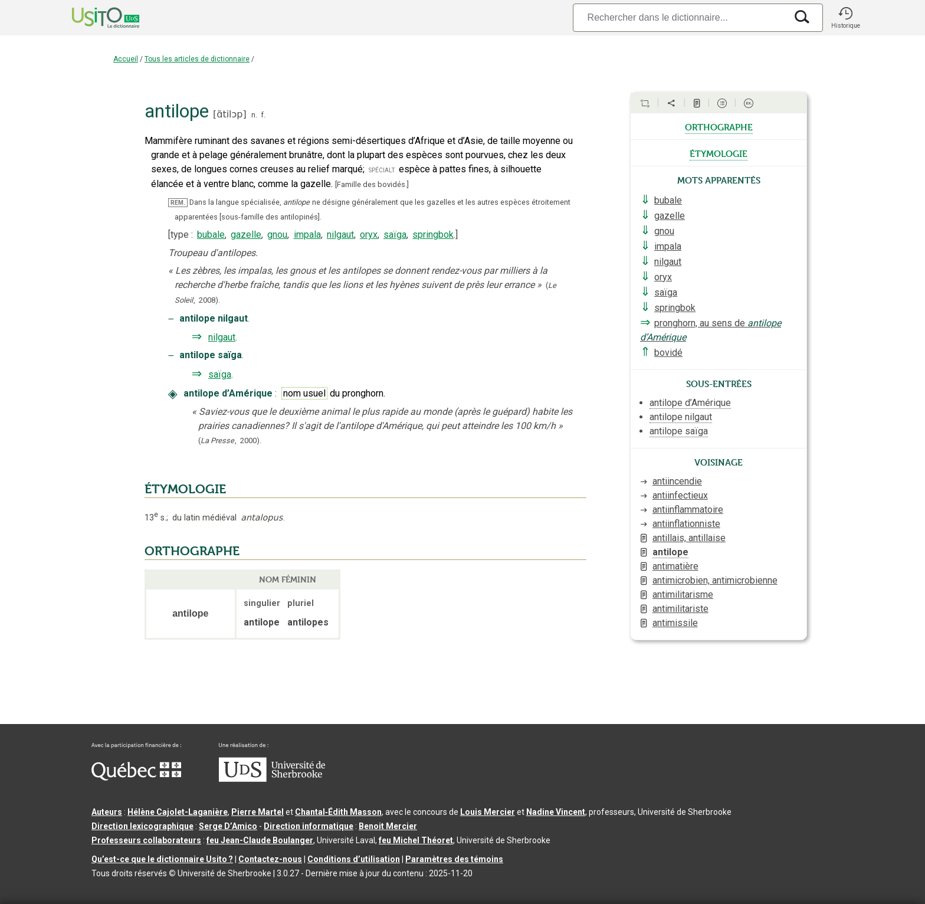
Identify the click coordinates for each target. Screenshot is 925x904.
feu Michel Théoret (416, 840)
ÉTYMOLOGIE (185, 489)
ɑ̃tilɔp (229, 114)
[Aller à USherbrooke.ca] (272, 779)
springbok (433, 234)
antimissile (675, 622)
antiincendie (677, 481)
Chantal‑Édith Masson (338, 812)
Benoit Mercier (388, 826)
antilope (670, 552)
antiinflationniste (686, 523)
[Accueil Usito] (92, 17)
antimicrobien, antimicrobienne (715, 580)
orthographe (719, 126)
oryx (369, 234)
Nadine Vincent (555, 812)
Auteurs (106, 812)
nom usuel (304, 393)
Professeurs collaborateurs (146, 840)
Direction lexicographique (142, 826)
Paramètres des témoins (454, 859)
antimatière (675, 566)
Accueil (125, 59)
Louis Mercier (487, 812)
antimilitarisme (682, 594)
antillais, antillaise (689, 537)
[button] (845, 17)
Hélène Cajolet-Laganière (177, 812)
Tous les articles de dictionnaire (197, 59)
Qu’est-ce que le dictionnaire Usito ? (162, 859)
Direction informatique (308, 826)
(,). (229, 440)
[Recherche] (679, 17)
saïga (394, 234)
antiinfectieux (680, 495)
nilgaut (340, 234)
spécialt (382, 170)
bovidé (668, 352)
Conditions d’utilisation (353, 859)
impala (307, 234)
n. (254, 114)
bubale (211, 234)
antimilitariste (680, 608)
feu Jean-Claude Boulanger (259, 840)
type (179, 234)
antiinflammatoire (687, 509)
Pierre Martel (257, 812)
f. (263, 114)
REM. (177, 203)
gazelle (246, 234)
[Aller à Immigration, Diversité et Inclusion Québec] (136, 777)
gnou (277, 234)
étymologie (718, 153)
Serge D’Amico (228, 826)
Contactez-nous (270, 859)
